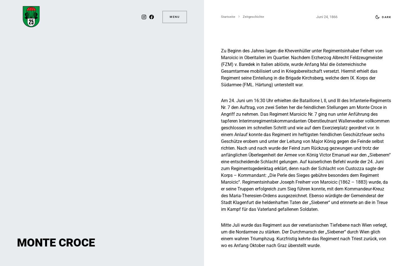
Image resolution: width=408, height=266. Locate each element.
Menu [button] (175, 16)
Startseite (228, 17)
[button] (382, 16)
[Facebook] (151, 17)
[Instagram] (143, 17)
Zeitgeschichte (253, 17)
